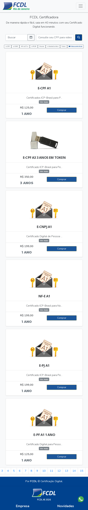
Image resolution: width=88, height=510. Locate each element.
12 (59, 471)
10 (44, 471)
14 (74, 471)
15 (81, 471)
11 (51, 471)
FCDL (33, 481)
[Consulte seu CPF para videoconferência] (55, 37)
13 (66, 471)
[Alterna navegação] (80, 6)
